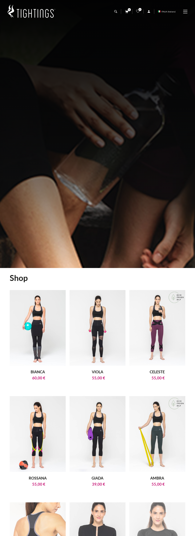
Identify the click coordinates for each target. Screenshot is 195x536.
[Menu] (187, 11)
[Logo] (31, 11)
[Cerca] (115, 11)
